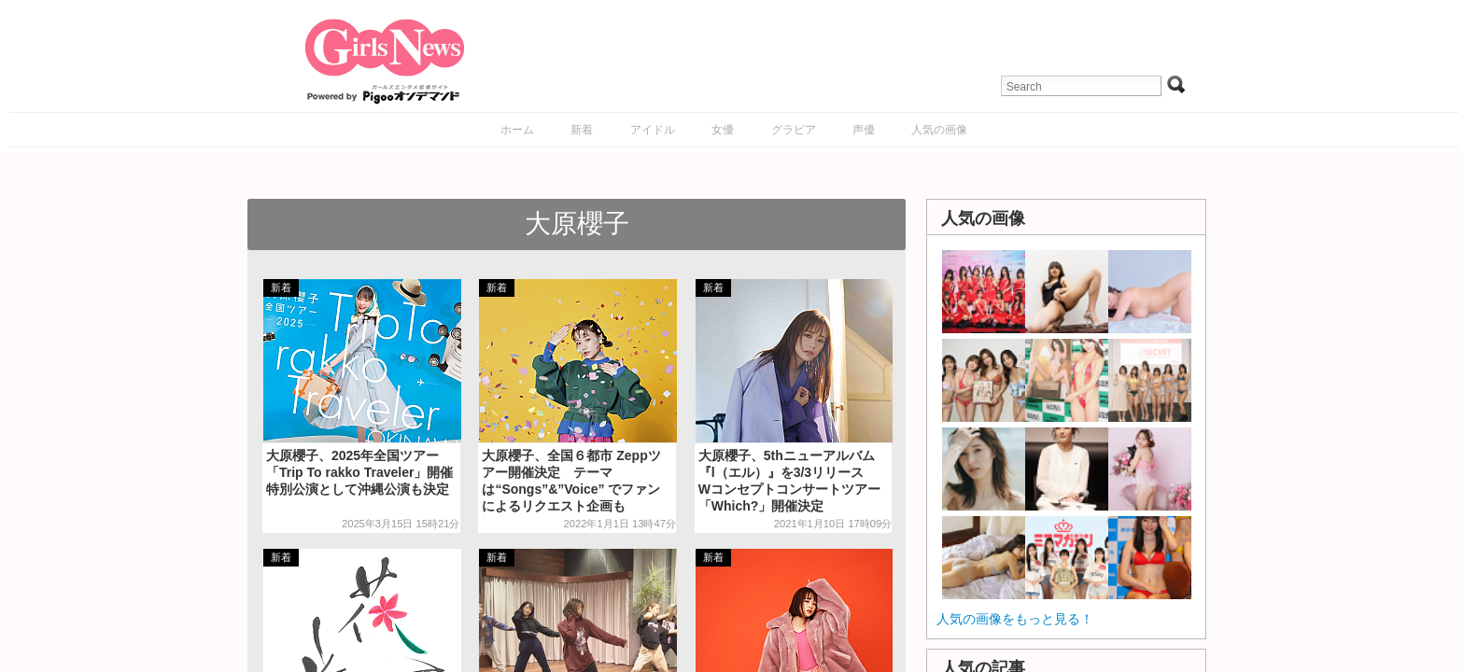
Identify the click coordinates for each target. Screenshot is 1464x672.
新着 (581, 129)
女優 (722, 129)
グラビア (793, 129)
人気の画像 (939, 129)
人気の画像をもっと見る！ (1014, 618)
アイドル (652, 129)
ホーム (517, 129)
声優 (863, 129)
